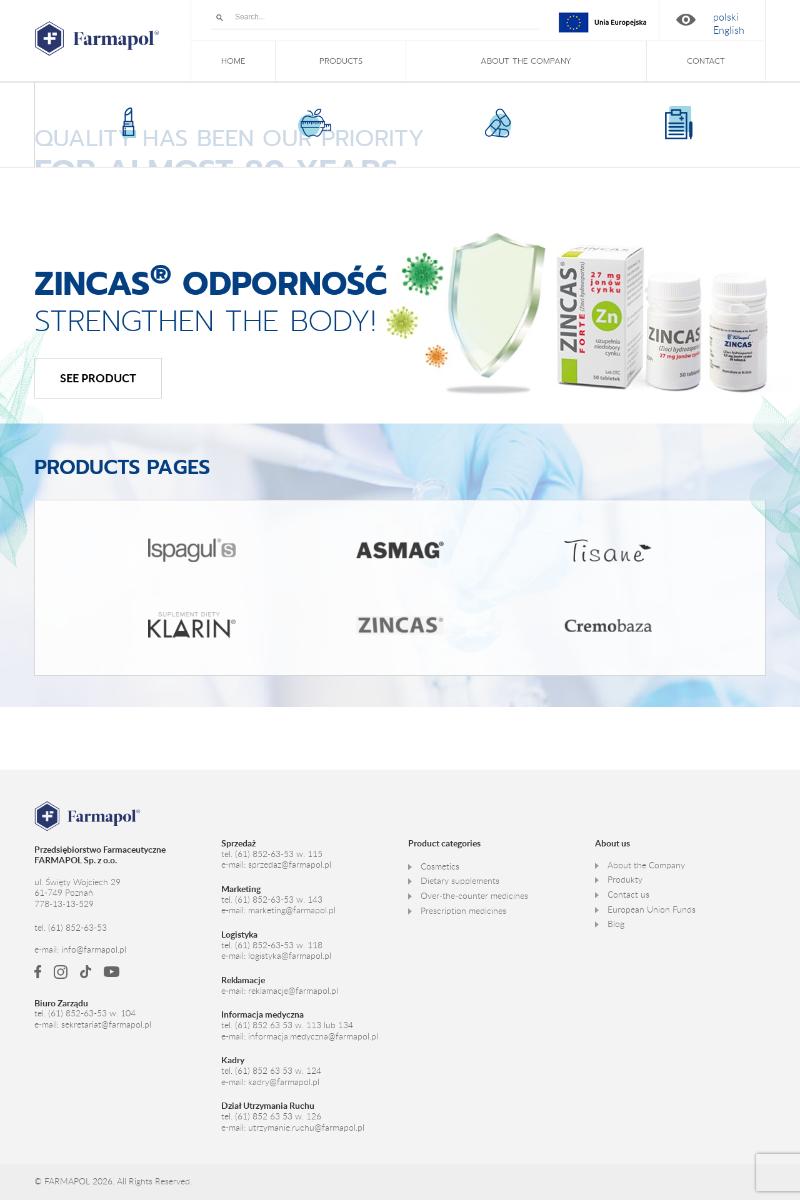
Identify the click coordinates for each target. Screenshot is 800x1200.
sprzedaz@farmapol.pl (289, 864)
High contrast (686, 20)
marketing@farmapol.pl (292, 910)
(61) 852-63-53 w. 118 (278, 944)
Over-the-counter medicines (474, 895)
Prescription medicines (463, 910)
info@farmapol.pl (93, 949)
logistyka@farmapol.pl (289, 955)
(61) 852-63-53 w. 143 (278, 899)
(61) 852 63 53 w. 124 (278, 1070)
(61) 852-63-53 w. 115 (278, 853)
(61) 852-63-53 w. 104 (92, 1013)
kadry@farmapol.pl (283, 1081)
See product (98, 377)
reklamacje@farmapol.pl (293, 990)
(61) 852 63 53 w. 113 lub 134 (294, 1024)
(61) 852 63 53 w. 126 (278, 1115)
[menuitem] (726, 17)
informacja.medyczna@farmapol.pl (313, 1035)
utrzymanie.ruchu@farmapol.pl (306, 1127)
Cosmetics (440, 865)
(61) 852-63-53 (77, 927)
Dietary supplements (460, 880)
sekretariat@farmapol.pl (106, 1024)
